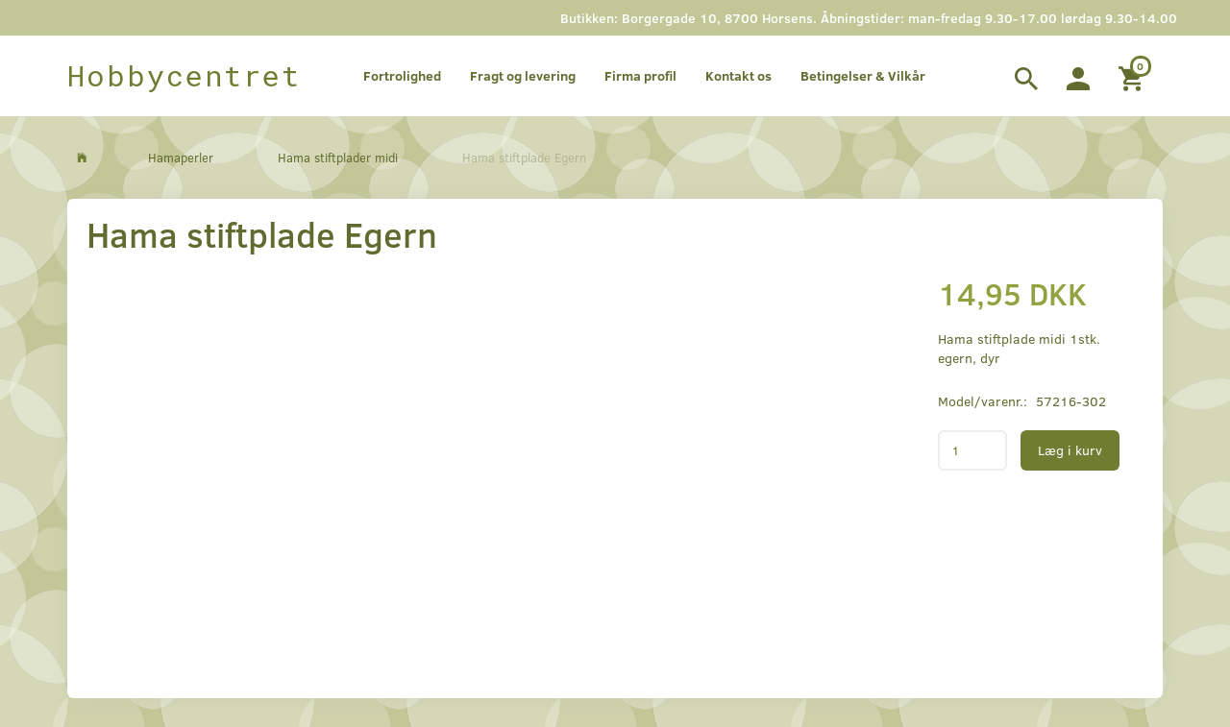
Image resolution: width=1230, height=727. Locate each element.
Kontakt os (738, 75)
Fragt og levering (523, 75)
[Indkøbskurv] (1133, 76)
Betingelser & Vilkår (862, 75)
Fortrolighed (402, 75)
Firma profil (640, 75)
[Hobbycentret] (184, 76)
